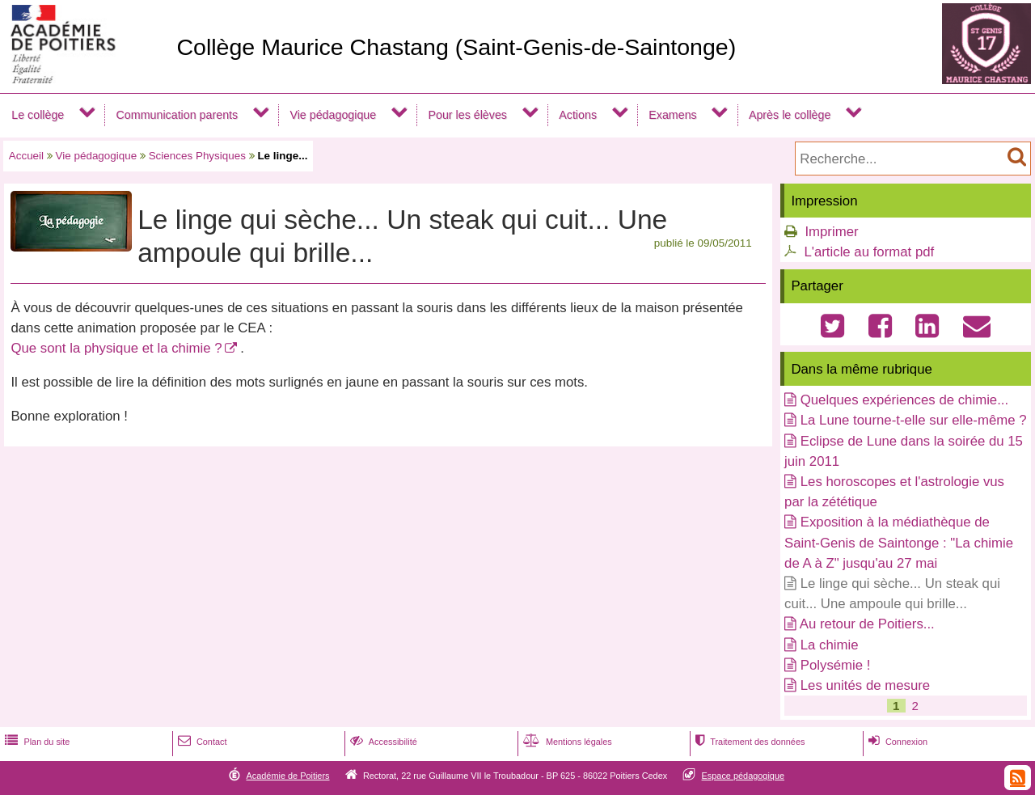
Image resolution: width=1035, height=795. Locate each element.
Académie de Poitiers (287, 775)
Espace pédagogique (743, 775)
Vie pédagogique (332, 114)
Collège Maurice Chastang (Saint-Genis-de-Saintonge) (456, 47)
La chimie (830, 645)
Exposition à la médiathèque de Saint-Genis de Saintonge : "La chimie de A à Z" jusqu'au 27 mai (898, 542)
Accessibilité (382, 741)
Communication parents (177, 114)
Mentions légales (566, 741)
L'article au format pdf (869, 252)
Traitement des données (748, 741)
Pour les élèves (467, 114)
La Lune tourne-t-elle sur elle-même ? (914, 420)
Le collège (37, 114)
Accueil (26, 156)
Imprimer (831, 231)
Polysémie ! (836, 665)
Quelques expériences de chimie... (904, 400)
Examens (672, 114)
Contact (201, 741)
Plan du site (36, 741)
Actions (578, 114)
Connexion (896, 741)
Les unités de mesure (865, 685)
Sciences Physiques (197, 156)
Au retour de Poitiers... (867, 624)
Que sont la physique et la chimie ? (116, 348)
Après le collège (790, 114)
